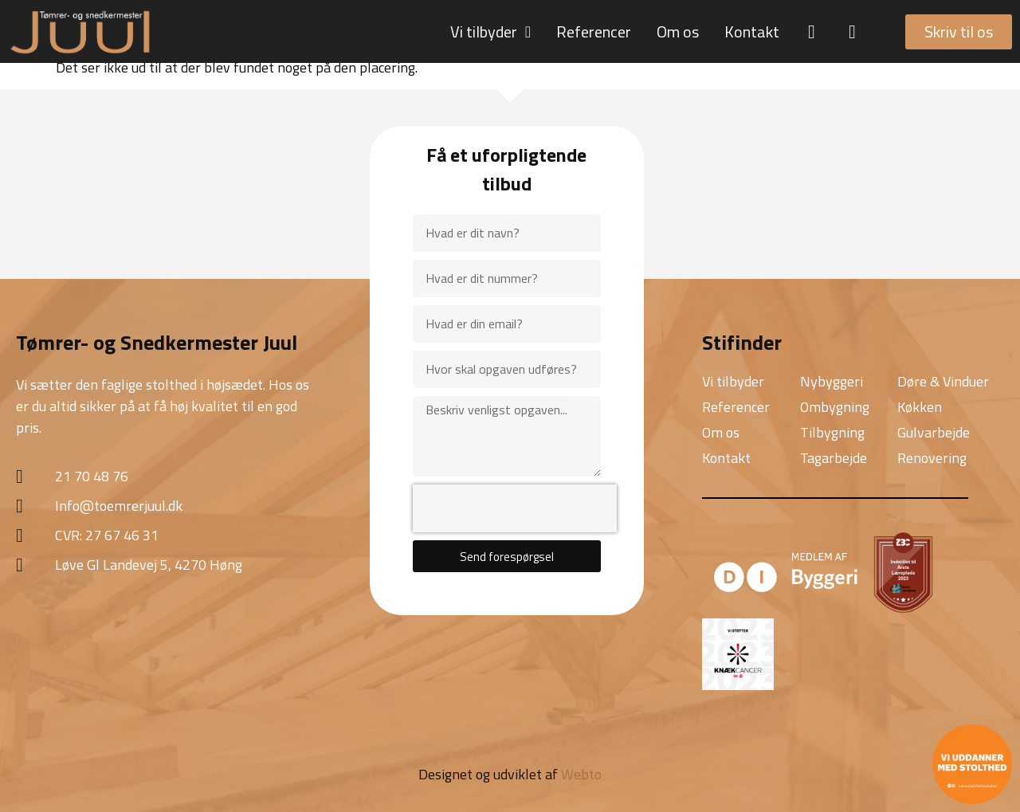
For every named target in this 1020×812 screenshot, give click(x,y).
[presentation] (515, 508)
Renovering (932, 458)
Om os (678, 31)
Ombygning (834, 407)
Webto (581, 774)
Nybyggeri (831, 381)
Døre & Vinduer (943, 381)
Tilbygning (832, 432)
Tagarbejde (833, 458)
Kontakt (751, 31)
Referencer (593, 31)
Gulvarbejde (933, 432)
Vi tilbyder (490, 31)
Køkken (919, 407)
